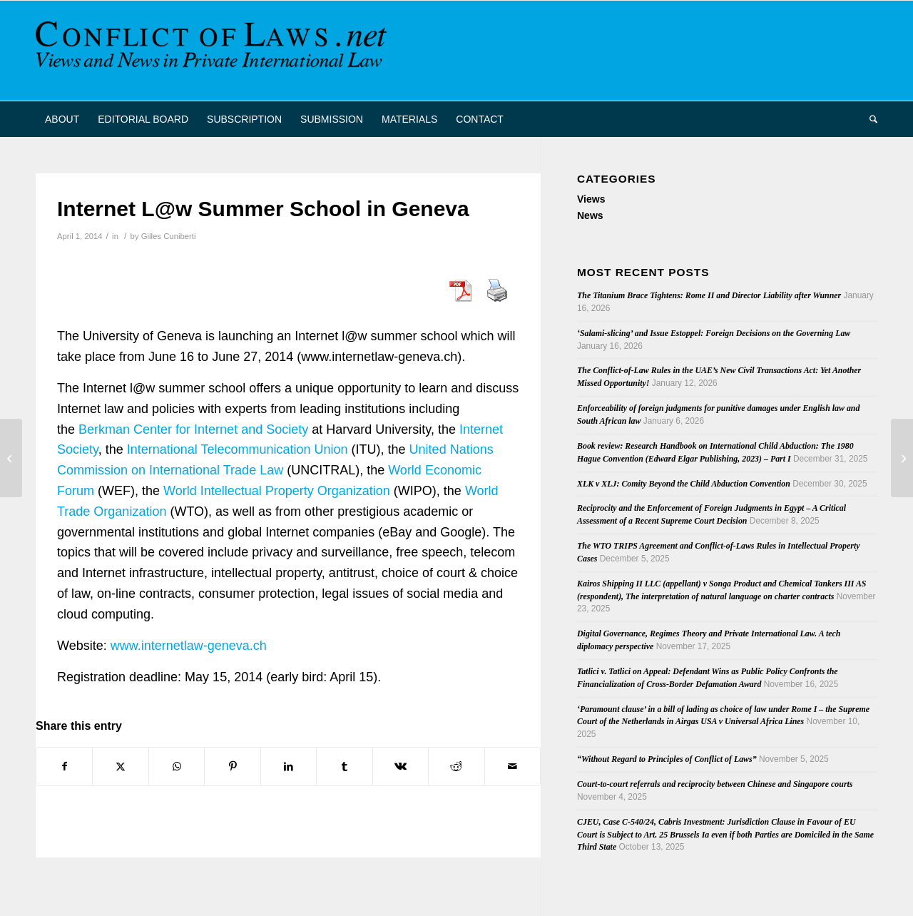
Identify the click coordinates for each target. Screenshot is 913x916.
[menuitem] (62, 119)
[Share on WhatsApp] (176, 766)
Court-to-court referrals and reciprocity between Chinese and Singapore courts (714, 784)
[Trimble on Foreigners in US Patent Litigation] (902, 458)
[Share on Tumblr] (344, 766)
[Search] (868, 119)
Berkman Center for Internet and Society (193, 429)
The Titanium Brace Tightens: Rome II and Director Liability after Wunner (709, 295)
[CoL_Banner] (214, 51)
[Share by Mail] (513, 766)
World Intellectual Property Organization (276, 491)
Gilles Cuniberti (168, 236)
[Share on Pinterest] (232, 766)
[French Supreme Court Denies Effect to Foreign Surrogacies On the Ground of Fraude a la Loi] (11, 458)
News (590, 215)
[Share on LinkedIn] (288, 766)
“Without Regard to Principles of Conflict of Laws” (667, 759)
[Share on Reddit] (456, 766)
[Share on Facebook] (64, 766)
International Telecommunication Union (237, 449)
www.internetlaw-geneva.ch (189, 645)
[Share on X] (120, 766)
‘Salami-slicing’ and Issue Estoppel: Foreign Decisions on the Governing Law (713, 333)
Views (591, 199)
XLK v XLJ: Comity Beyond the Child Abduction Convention (683, 484)
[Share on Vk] (400, 766)
